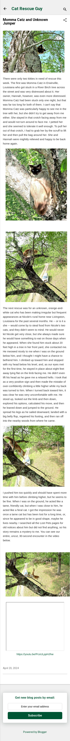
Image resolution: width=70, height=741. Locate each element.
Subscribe (35, 715)
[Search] (65, 9)
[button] (65, 20)
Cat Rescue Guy (27, 8)
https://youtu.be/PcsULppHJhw (35, 654)
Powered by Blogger (35, 732)
